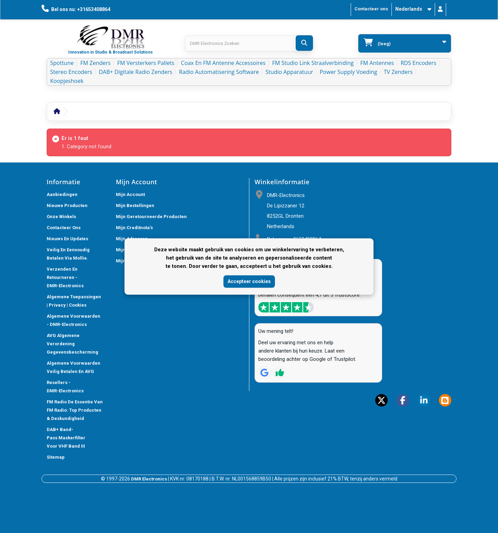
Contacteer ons (371, 8)
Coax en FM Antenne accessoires (223, 63)
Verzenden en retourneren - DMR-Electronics (65, 277)
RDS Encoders (418, 63)
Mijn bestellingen (135, 205)
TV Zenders (398, 72)
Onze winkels (61, 216)
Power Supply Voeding (348, 72)
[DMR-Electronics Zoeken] (304, 43)
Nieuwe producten (67, 205)
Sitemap (56, 457)
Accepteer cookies (249, 281)
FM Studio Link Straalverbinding (313, 63)
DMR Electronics (149, 478)
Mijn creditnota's (134, 227)
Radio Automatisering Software (219, 72)
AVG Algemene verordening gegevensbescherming (72, 344)
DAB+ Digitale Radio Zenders (136, 72)
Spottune (62, 63)
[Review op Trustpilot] (280, 372)
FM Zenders (95, 63)
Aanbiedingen (62, 194)
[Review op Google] (264, 372)
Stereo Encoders (71, 72)
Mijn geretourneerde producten (151, 216)
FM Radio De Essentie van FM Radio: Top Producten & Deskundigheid (75, 410)
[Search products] (249, 43)
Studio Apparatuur (289, 72)
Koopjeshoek (66, 81)
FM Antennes (377, 63)
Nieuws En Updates (67, 238)
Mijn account (130, 194)
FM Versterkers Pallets (145, 63)
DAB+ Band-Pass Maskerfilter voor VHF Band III (66, 438)
